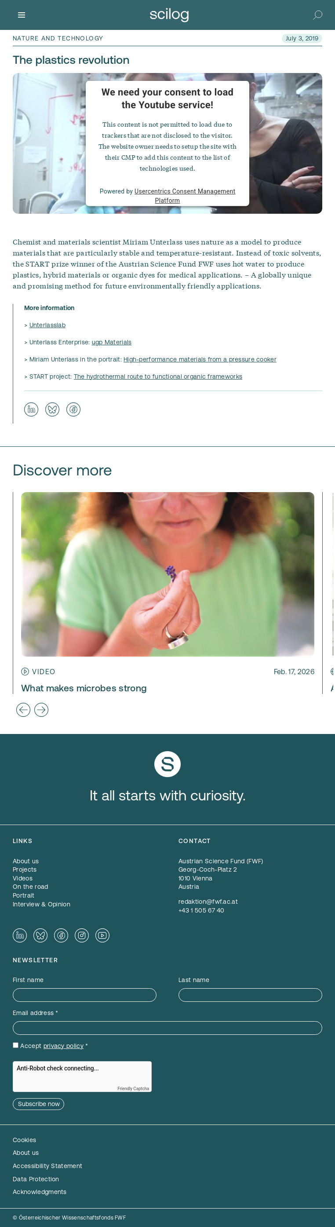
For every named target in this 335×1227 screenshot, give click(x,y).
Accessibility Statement (47, 1165)
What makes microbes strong (84, 688)
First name (28, 979)
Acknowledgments (40, 1191)
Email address (35, 1012)
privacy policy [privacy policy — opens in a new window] (64, 1045)
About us (26, 1152)
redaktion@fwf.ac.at (208, 901)
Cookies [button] (24, 1139)
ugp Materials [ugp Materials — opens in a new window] (112, 342)
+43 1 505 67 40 (201, 910)
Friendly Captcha (133, 1088)
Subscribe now (39, 1103)
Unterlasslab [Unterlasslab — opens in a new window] (47, 325)
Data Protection (36, 1179)
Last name (193, 979)
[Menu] (21, 14)
